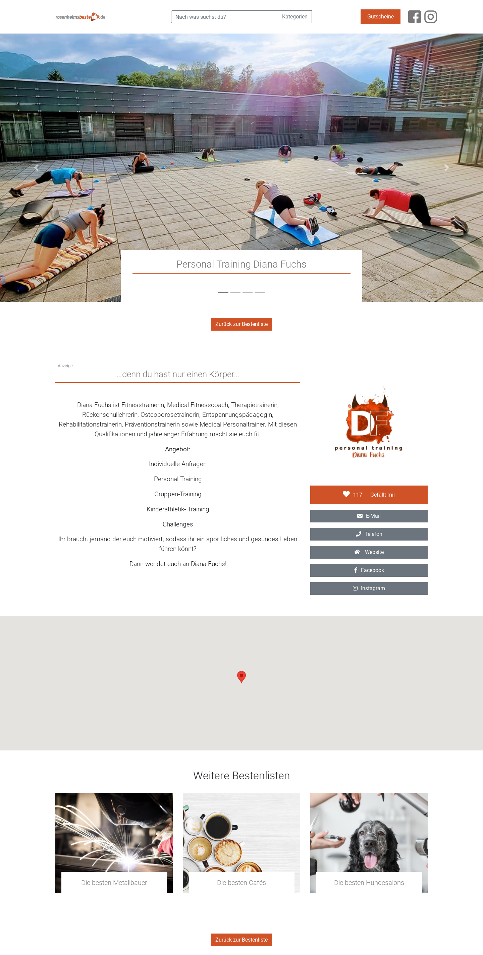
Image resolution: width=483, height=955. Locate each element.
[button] (36, 168)
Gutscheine (380, 16)
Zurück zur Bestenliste (241, 324)
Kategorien (295, 16)
